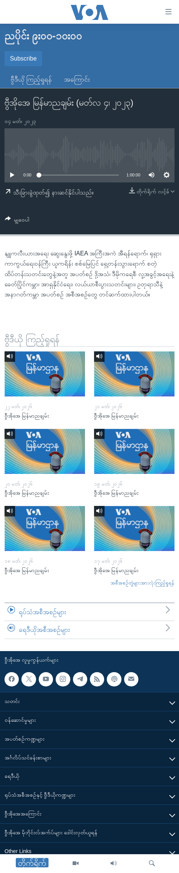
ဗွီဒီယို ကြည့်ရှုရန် (31, 79)
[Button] (17, 221)
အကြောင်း (77, 79)
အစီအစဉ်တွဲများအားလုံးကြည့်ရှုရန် (142, 583)
